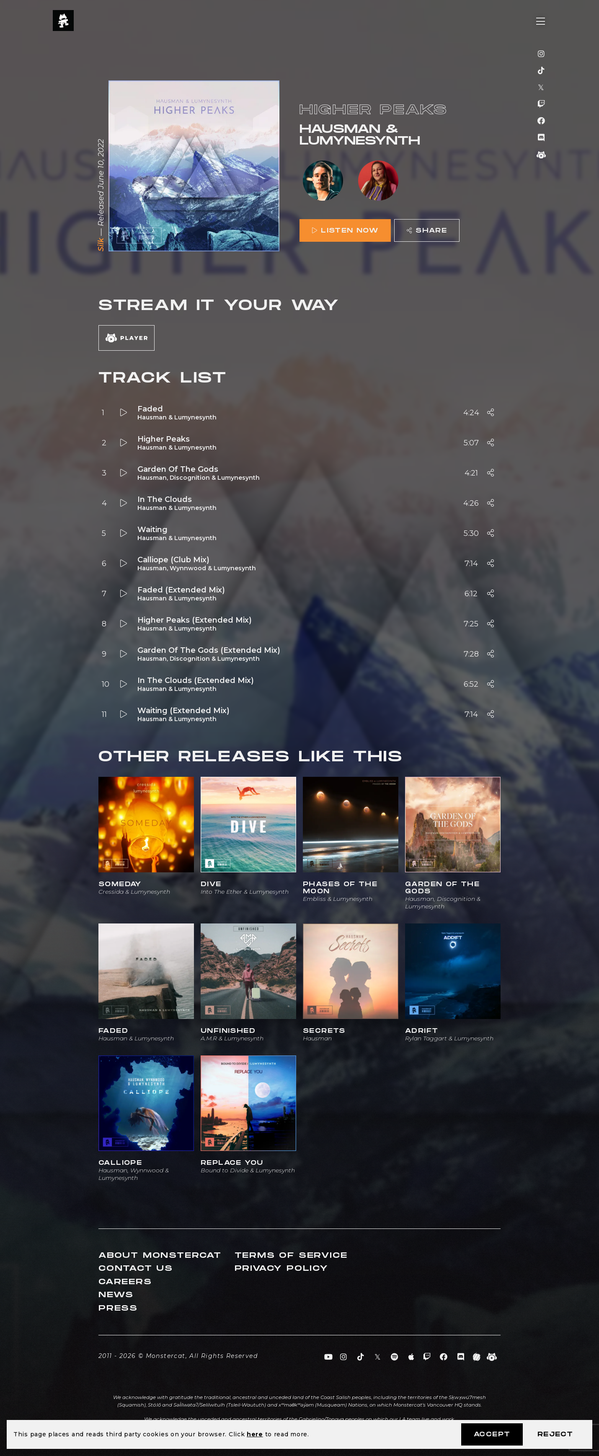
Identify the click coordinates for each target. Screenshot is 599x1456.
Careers (125, 1282)
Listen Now (345, 230)
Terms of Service (291, 1255)
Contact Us (135, 1268)
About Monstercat (160, 1255)
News (116, 1294)
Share (427, 230)
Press (118, 1308)
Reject (555, 1434)
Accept (492, 1434)
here (255, 1434)
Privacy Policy (281, 1268)
